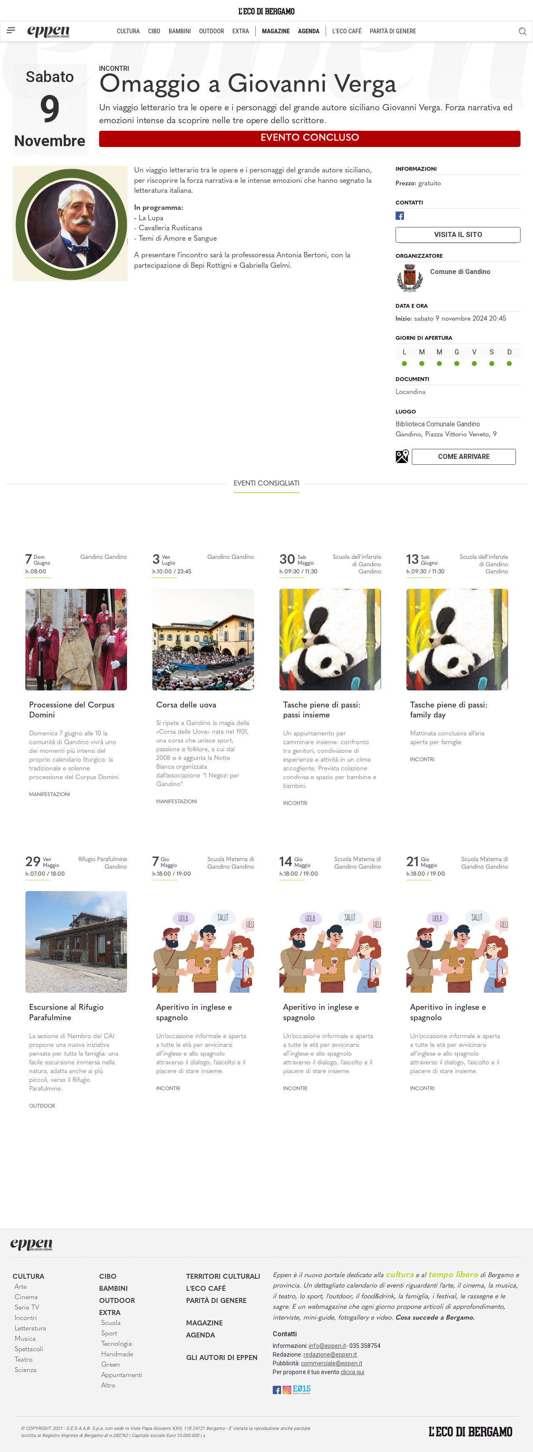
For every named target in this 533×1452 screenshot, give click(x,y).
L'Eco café (206, 1289)
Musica (25, 1339)
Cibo (108, 1277)
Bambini (113, 1289)
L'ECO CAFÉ (346, 31)
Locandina (411, 392)
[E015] (302, 1390)
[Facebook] (400, 215)
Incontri (114, 68)
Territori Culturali (223, 1277)
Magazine (204, 1323)
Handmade (117, 1354)
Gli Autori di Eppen (222, 1358)
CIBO (154, 31)
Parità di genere (216, 1301)
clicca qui (352, 1372)
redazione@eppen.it (330, 1354)
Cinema (26, 1297)
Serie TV (27, 1308)
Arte (21, 1287)
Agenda (200, 1335)
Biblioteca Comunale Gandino (438, 424)
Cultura (28, 1277)
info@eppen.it (327, 1345)
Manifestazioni (49, 794)
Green (110, 1365)
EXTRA (240, 31)
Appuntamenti (121, 1375)
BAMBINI (180, 31)
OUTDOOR (211, 31)
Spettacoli (29, 1349)
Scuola (111, 1323)
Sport (109, 1333)
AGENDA (308, 31)
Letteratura (30, 1328)
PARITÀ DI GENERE (393, 31)
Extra (109, 1313)
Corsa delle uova (186, 706)
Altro (108, 1385)
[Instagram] (287, 1390)
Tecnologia (116, 1344)
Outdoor (42, 1106)
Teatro (23, 1360)
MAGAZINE (276, 31)
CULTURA (128, 31)
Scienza (26, 1370)
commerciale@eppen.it (331, 1363)
